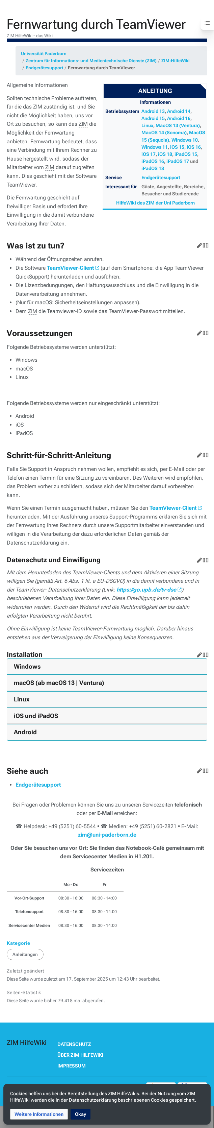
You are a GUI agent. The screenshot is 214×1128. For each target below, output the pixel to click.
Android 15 (153, 118)
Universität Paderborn (43, 53)
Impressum (71, 1066)
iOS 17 (148, 154)
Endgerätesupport (44, 67)
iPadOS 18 (152, 168)
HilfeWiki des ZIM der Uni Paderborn (155, 203)
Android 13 (153, 111)
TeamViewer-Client (70, 268)
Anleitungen (25, 954)
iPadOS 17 (177, 161)
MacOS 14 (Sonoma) (164, 132)
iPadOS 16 (152, 161)
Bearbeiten (198, 244)
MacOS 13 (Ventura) (178, 125)
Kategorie (18, 943)
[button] (39, 1114)
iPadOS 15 (186, 154)
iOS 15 (177, 147)
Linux (147, 125)
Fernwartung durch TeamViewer (101, 67)
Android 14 (178, 111)
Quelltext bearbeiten (204, 244)
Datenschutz (74, 1044)
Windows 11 (154, 147)
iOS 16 (194, 147)
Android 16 (178, 118)
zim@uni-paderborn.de (107, 835)
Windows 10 (184, 140)
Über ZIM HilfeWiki (80, 1055)
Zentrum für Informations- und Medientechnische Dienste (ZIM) (91, 60)
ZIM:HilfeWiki (175, 60)
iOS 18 (165, 154)
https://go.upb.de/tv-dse (146, 589)
